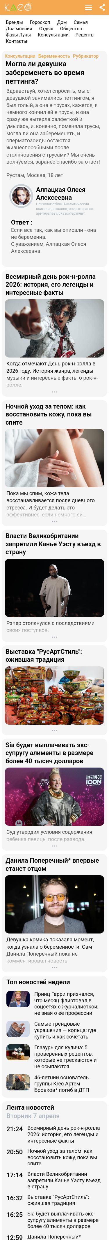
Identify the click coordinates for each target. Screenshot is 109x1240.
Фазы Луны (18, 35)
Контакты (16, 41)
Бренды (14, 22)
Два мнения (19, 28)
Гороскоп (40, 22)
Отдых (46, 28)
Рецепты (85, 35)
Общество (71, 28)
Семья (81, 22)
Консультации (53, 35)
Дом (62, 22)
